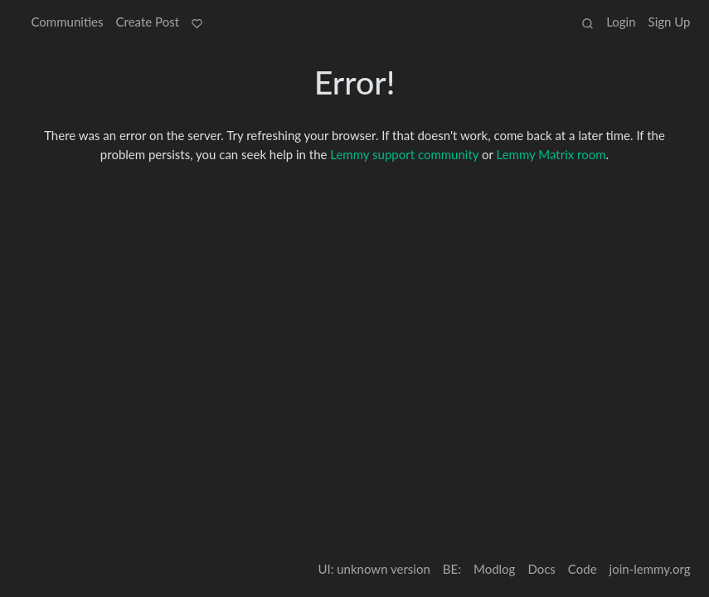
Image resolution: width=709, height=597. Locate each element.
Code (582, 568)
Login (620, 21)
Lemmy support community (404, 154)
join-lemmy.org (650, 568)
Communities (68, 21)
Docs (541, 568)
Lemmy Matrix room (551, 154)
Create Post (148, 21)
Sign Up (669, 21)
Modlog (494, 568)
